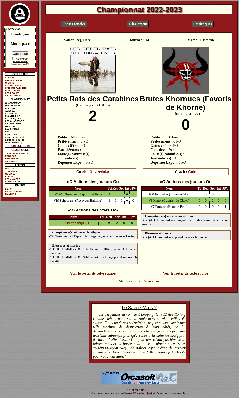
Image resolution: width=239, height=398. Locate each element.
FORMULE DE (12, 181)
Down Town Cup (13, 142)
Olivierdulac (99, 172)
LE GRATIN (11, 113)
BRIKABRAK (12, 158)
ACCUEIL (10, 77)
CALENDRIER (12, 105)
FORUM (9, 176)
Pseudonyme (20, 34)
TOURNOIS (11, 171)
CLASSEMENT (13, 103)
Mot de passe (20, 44)
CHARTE (9, 82)
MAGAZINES (12, 161)
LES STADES (12, 128)
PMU (7, 131)
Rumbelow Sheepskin (73, 223)
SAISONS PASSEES (15, 88)
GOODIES (10, 174)
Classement (138, 24)
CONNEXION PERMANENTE (20, 60)
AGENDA (10, 110)
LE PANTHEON (13, 95)
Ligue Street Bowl (14, 137)
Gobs (192, 172)
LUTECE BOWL (21, 145)
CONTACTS (11, 168)
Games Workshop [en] (137, 393)
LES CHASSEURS (14, 121)
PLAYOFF (10, 108)
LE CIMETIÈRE (13, 123)
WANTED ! (10, 126)
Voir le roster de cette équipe (92, 273)
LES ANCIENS (12, 179)
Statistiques (202, 24)
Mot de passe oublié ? (20, 64)
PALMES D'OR (13, 116)
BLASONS (10, 194)
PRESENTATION (13, 80)
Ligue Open (11, 134)
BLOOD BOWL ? (14, 90)
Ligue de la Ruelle (14, 139)
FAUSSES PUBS (13, 191)
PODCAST (10, 156)
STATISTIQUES (13, 118)
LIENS (8, 188)
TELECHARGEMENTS (16, 153)
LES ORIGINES (13, 85)
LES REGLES (12, 93)
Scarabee (151, 281)
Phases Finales (73, 24)
